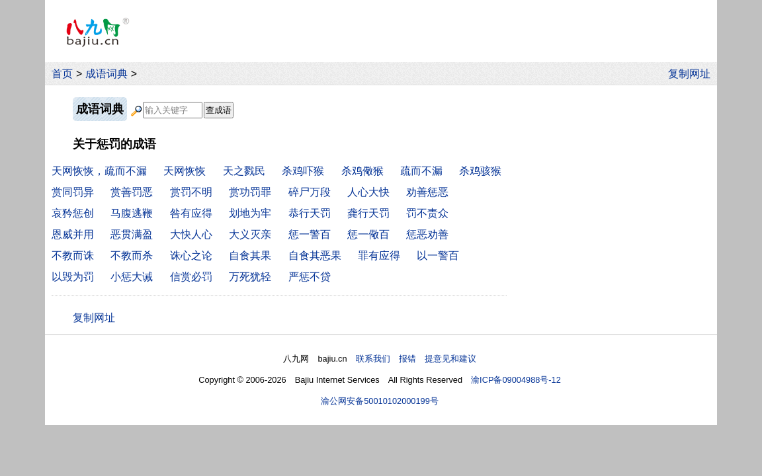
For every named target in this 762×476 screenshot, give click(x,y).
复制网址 (692, 73)
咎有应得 (191, 213)
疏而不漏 (421, 171)
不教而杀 (131, 255)
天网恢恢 (184, 171)
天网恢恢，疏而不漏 (99, 171)
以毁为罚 (73, 276)
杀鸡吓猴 (303, 171)
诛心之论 (191, 255)
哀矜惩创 (73, 213)
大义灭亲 (250, 234)
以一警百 (438, 255)
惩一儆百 (368, 234)
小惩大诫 (131, 276)
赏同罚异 (73, 192)
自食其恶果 (314, 255)
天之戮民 (244, 171)
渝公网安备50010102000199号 (380, 401)
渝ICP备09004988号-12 (516, 380)
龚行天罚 (368, 213)
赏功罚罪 (250, 192)
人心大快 (368, 192)
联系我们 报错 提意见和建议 (416, 359)
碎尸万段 (309, 192)
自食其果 (250, 255)
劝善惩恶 (427, 192)
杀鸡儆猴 (362, 171)
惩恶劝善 (427, 234)
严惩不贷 (309, 276)
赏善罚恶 (131, 192)
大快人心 (191, 234)
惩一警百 (309, 234)
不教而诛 (73, 255)
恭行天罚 (309, 213)
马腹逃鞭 (131, 213)
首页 (62, 73)
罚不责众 (427, 213)
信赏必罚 (191, 276)
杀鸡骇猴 (480, 171)
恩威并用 (73, 234)
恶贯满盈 (131, 234)
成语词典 (106, 73)
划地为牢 (250, 213)
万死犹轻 (250, 276)
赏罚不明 (191, 192)
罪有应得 (379, 255)
